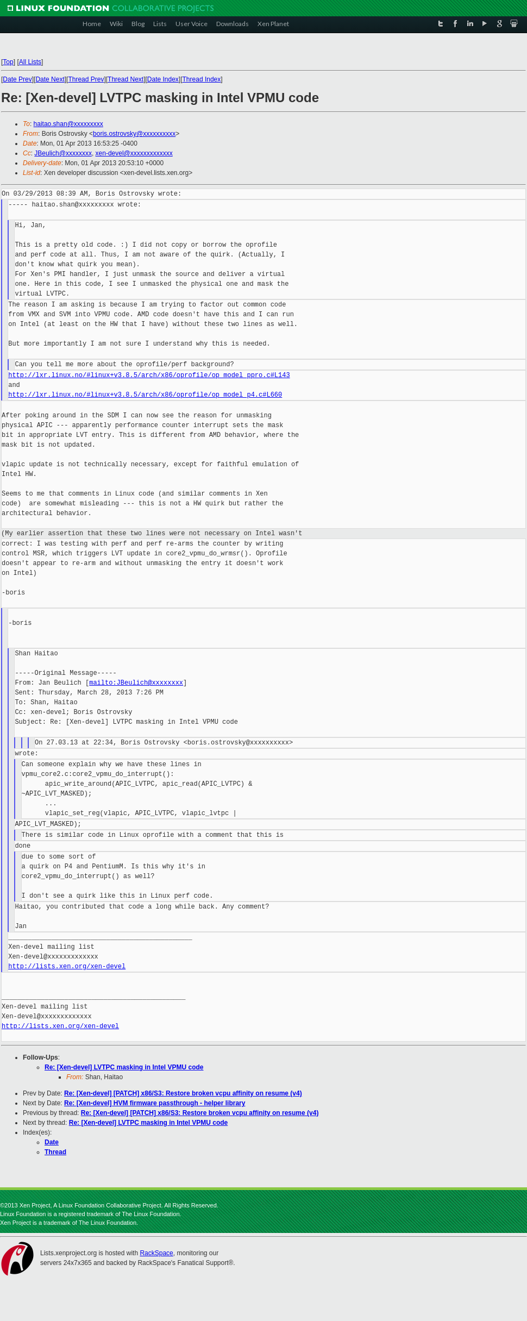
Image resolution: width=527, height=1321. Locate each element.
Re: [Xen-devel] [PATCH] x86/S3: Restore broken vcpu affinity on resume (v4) (183, 1093)
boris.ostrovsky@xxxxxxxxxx (134, 133)
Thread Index (202, 79)
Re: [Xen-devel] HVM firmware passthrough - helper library (154, 1103)
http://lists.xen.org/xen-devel (67, 966)
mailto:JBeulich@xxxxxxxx (136, 682)
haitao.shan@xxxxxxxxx (68, 124)
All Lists (30, 62)
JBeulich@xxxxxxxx (63, 153)
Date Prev (17, 79)
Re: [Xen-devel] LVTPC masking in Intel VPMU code (124, 1067)
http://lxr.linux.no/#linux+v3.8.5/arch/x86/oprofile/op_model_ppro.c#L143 (149, 375)
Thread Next (125, 79)
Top (8, 62)
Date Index (163, 79)
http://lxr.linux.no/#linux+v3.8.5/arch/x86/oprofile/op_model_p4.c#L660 (145, 394)
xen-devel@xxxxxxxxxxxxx (134, 153)
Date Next (49, 79)
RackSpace (156, 1253)
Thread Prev (86, 79)
